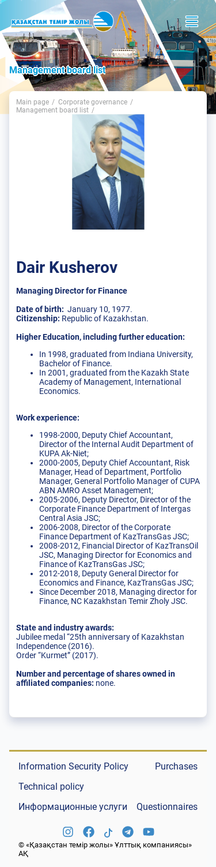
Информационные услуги (72, 806)
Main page (32, 102)
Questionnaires (167, 806)
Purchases (176, 766)
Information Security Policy (73, 766)
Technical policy (51, 786)
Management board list (52, 110)
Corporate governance (92, 102)
